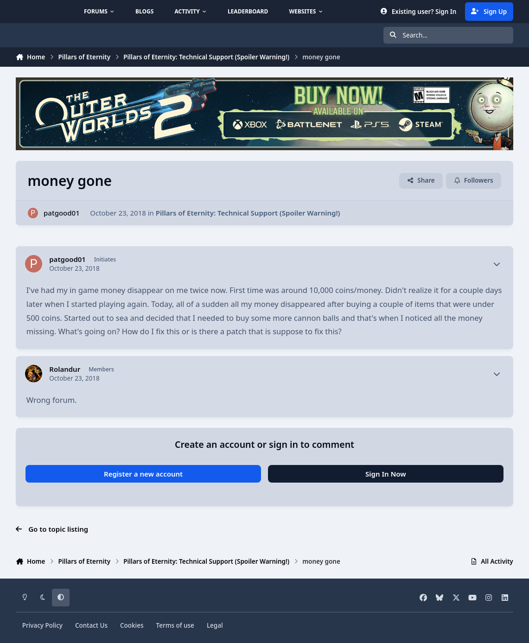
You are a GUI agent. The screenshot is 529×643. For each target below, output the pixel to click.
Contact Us (91, 625)
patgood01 (62, 212)
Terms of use (175, 625)
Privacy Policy (42, 625)
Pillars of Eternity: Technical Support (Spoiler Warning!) (248, 212)
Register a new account (143, 473)
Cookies (132, 625)
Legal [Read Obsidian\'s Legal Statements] (215, 625)
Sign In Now (385, 473)
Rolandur (64, 369)
